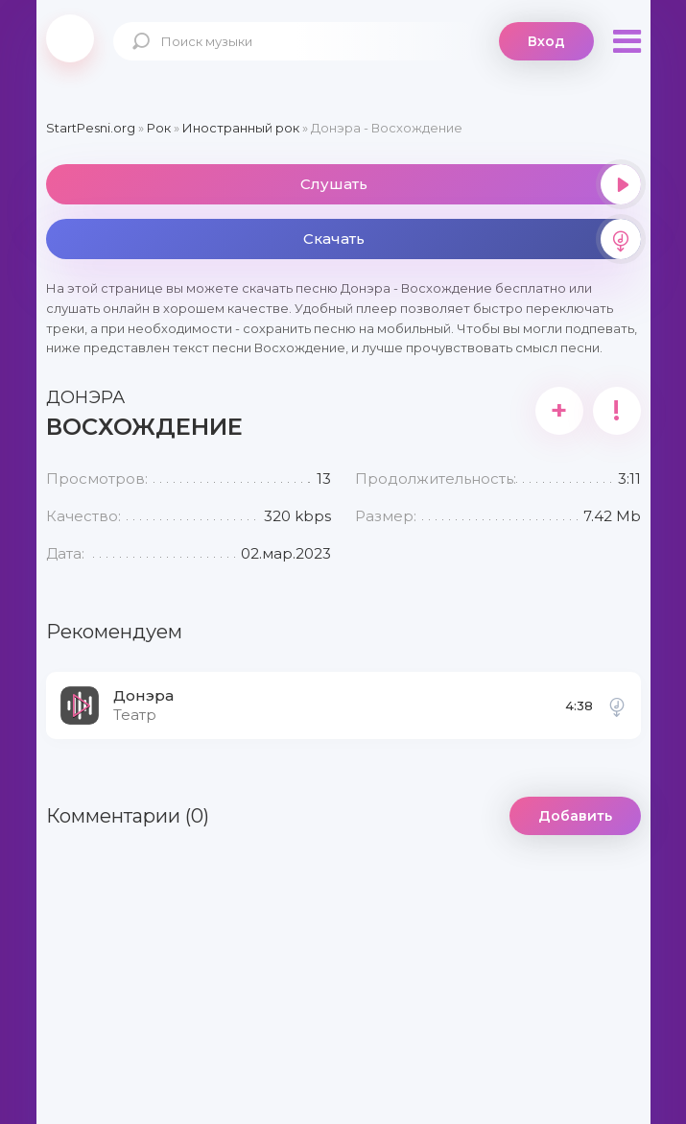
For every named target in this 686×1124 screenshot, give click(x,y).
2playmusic (70, 38)
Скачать (472, 239)
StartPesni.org (90, 127)
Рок (159, 127)
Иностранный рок (240, 127)
